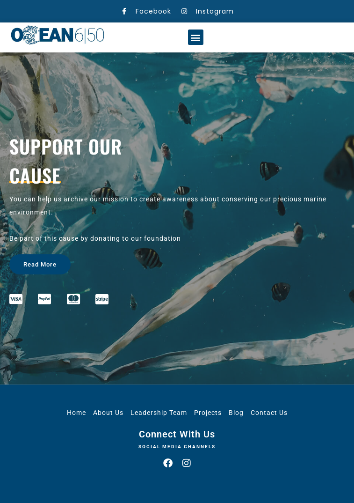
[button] (195, 37)
